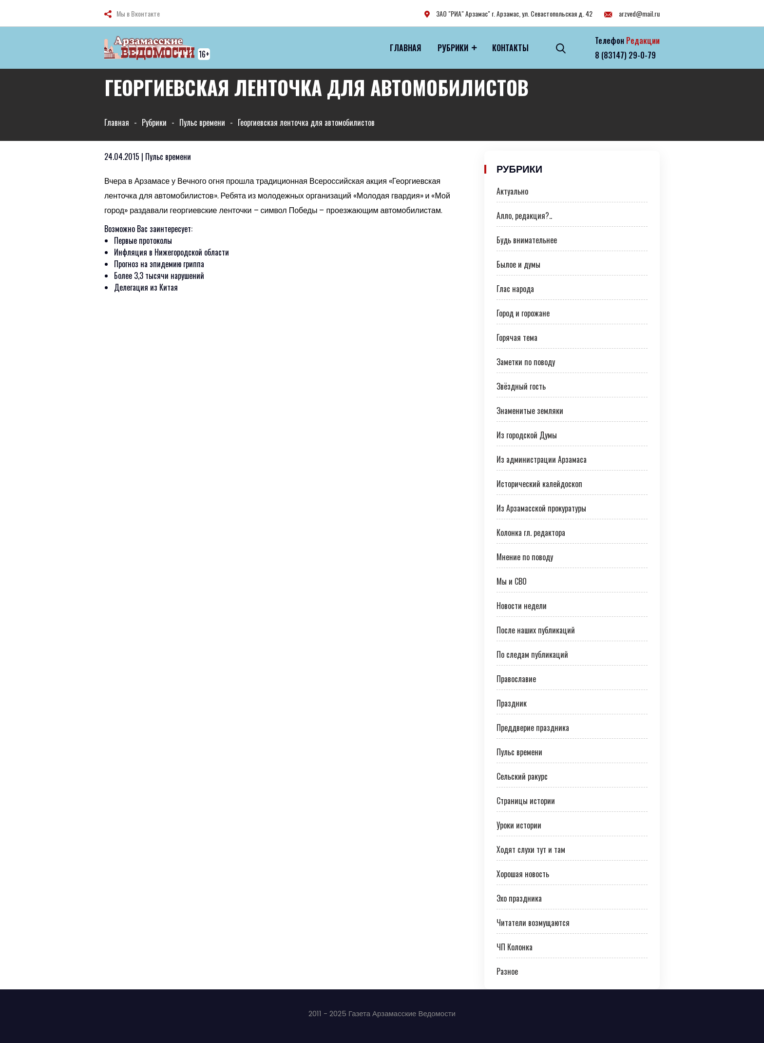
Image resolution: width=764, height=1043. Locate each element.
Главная (405, 48)
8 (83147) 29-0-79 (625, 55)
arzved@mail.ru (632, 13)
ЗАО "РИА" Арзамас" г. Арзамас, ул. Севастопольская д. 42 (508, 13)
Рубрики (453, 48)
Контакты (510, 48)
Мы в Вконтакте (138, 13)
